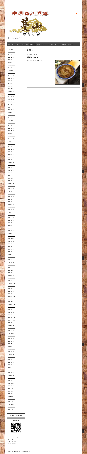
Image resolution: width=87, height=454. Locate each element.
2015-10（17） (11, 272)
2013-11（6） (11, 333)
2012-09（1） (11, 362)
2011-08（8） (11, 393)
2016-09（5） (11, 243)
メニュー (57, 44)
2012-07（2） (11, 367)
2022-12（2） (11, 75)
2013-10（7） (11, 335)
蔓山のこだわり (41, 44)
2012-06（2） (11, 370)
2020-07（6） (11, 130)
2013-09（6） (11, 338)
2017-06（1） (11, 220)
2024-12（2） (11, 62)
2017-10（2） (11, 209)
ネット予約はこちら (22, 44)
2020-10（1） (11, 122)
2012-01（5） (11, 380)
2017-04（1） (11, 225)
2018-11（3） (11, 178)
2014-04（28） (11, 320)
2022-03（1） (11, 78)
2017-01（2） (11, 233)
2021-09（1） (11, 94)
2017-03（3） (11, 228)
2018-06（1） (11, 191)
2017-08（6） (11, 215)
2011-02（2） (11, 409)
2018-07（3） (11, 188)
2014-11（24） (11, 301)
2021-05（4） (11, 104)
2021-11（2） (11, 88)
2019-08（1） (11, 159)
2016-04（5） (11, 257)
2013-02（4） (11, 349)
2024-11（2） (11, 65)
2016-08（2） (11, 246)
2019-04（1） (11, 170)
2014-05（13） (11, 317)
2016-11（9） (11, 238)
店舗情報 (64, 44)
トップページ (11, 44)
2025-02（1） (11, 57)
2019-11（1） (11, 151)
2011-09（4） (11, 391)
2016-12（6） (11, 236)
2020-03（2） (11, 141)
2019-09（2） (11, 157)
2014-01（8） (11, 328)
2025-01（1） (11, 59)
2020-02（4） (11, 144)
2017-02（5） (11, 230)
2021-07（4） (11, 99)
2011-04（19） (11, 404)
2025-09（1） (11, 51)
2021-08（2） (11, 96)
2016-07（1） (11, 249)
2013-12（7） (11, 330)
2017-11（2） (11, 207)
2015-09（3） (11, 275)
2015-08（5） (11, 278)
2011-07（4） (11, 396)
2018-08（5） (11, 186)
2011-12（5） (11, 383)
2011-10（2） (11, 388)
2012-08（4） (11, 364)
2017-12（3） (11, 204)
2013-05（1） (11, 346)
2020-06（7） (11, 133)
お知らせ (32, 44)
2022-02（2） (11, 80)
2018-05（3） (11, 193)
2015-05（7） (11, 286)
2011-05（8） (11, 401)
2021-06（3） (11, 101)
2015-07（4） (11, 280)
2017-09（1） (11, 212)
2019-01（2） (11, 172)
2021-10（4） (11, 91)
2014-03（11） (11, 322)
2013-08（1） (11, 341)
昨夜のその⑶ (33, 57)
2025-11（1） (11, 49)
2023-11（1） (11, 70)
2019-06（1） (11, 165)
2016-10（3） (11, 241)
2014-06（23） (11, 314)
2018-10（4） (11, 180)
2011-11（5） (11, 385)
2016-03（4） (11, 259)
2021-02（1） (11, 112)
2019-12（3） (11, 149)
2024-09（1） (11, 67)
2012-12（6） (11, 354)
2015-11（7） (11, 270)
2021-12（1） (11, 86)
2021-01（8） (11, 115)
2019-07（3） (11, 162)
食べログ (70, 44)
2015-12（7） (11, 267)
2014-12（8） (11, 299)
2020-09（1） (11, 125)
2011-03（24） (11, 406)
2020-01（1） (11, 146)
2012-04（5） (11, 375)
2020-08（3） (11, 128)
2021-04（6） (11, 107)
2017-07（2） (11, 217)
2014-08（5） (11, 309)
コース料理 (50, 44)
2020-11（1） (11, 120)
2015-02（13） (11, 293)
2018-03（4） (11, 199)
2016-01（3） (11, 264)
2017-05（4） (11, 222)
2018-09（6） (11, 183)
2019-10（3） (11, 154)
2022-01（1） (11, 83)
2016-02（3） (11, 262)
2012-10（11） (11, 359)
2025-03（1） (11, 54)
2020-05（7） (11, 136)
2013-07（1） (11, 343)
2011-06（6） (11, 399)
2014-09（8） (11, 307)
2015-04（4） (11, 288)
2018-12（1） (11, 175)
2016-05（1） (11, 254)
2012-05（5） (11, 372)
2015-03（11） (11, 291)
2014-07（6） (11, 312)
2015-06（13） (11, 283)
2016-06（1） (11, 251)
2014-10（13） (11, 304)
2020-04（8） (11, 138)
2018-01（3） (11, 201)
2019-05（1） (11, 167)
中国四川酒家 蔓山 (16, 451)
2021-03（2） (11, 109)
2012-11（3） (11, 357)
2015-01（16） (11, 296)
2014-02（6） (11, 325)
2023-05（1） (11, 73)
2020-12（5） (11, 117)
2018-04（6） (11, 196)
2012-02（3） (11, 378)
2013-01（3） (11, 351)
